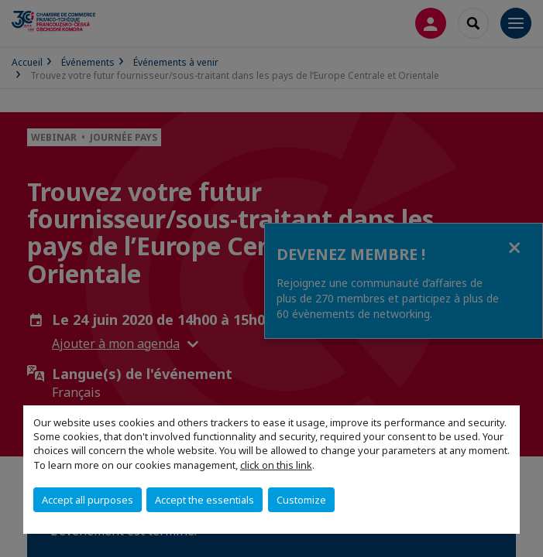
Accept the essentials (204, 500)
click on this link (276, 465)
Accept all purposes (87, 500)
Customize (301, 500)
